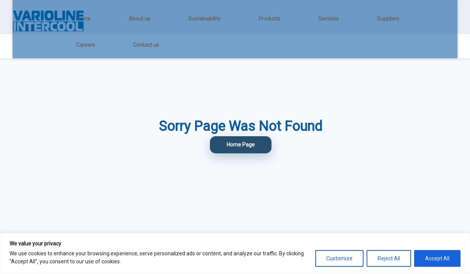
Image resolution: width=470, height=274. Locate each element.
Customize (339, 258)
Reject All (389, 258)
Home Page (241, 145)
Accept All (437, 258)
